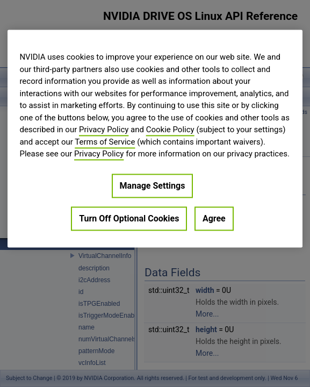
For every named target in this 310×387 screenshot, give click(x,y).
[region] (155, 138)
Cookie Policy (170, 129)
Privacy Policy (103, 129)
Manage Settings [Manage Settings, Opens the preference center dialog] (152, 186)
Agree (214, 218)
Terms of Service (105, 142)
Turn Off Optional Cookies (129, 218)
